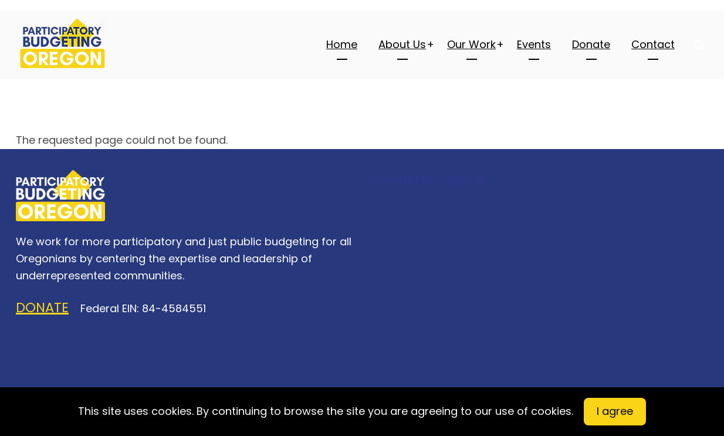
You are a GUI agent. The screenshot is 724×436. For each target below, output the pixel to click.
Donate (591, 44)
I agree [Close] (615, 411)
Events (534, 44)
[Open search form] (699, 44)
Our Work (471, 44)
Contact (653, 44)
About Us (402, 44)
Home (341, 44)
